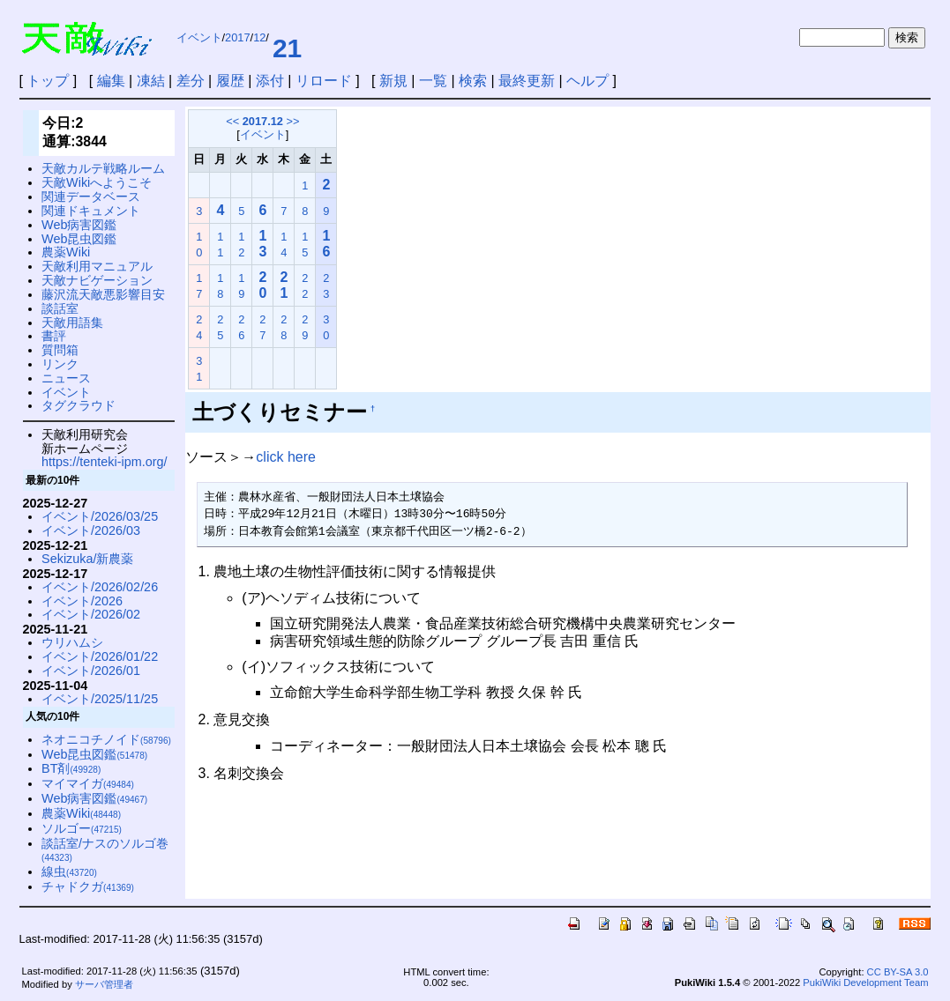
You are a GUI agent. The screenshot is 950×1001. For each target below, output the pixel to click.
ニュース (66, 378)
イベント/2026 (82, 601)
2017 (237, 37)
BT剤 (71, 768)
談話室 (60, 308)
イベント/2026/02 (90, 614)
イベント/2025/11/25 (99, 699)
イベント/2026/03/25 (99, 516)
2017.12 (263, 121)
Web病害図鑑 (78, 225)
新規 (393, 80)
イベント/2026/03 (90, 530)
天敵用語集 (72, 322)
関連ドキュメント (90, 211)
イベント (199, 37)
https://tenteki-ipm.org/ (104, 462)
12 (259, 37)
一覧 (433, 80)
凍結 (151, 80)
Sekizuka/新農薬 (87, 559)
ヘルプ (587, 80)
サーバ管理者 (104, 984)
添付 (270, 80)
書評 (53, 336)
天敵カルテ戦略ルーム (103, 168)
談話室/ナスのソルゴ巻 (104, 850)
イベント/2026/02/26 (99, 587)
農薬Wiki (65, 252)
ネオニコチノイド (106, 739)
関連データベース (90, 196)
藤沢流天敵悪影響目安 (103, 294)
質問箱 (60, 350)
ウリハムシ (72, 642)
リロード (323, 80)
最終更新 (526, 80)
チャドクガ (87, 886)
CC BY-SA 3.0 (898, 972)
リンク (60, 364)
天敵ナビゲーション (97, 280)
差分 (190, 80)
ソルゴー (81, 828)
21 (287, 48)
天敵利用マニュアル (97, 266)
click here (286, 456)
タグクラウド (78, 405)
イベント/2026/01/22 (99, 656)
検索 (473, 80)
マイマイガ (87, 783)
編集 (111, 80)
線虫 (69, 871)
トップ (47, 80)
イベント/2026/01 (90, 671)
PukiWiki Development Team (865, 982)
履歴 (230, 80)
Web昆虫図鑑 (78, 239)
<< (232, 121)
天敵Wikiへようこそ (96, 182)
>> (293, 121)
